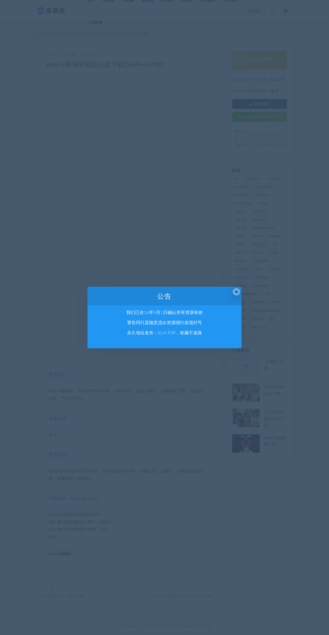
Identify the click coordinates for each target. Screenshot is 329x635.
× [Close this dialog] (236, 291)
